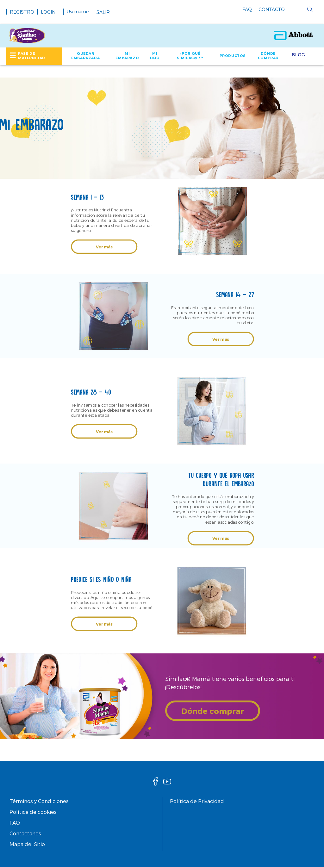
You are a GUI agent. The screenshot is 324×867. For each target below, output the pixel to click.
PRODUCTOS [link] (233, 55)
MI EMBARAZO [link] (127, 55)
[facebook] (156, 783)
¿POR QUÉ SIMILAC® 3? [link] (190, 55)
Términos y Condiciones (39, 801)
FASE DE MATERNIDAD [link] (31, 55)
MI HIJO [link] (154, 55)
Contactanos (25, 833)
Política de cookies (33, 812)
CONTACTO (272, 9)
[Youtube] (167, 783)
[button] (300, 10)
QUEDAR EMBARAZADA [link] (85, 55)
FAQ (247, 9)
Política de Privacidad (197, 801)
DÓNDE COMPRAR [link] (268, 55)
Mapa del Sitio (27, 844)
